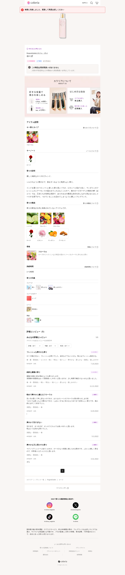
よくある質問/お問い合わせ (62, 544)
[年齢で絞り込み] (50, 346)
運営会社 (45, 554)
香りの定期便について (46, 547)
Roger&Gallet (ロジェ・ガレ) (37, 53)
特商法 (90, 551)
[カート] (96, 2)
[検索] (91, 2)
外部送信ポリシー (74, 551)
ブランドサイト (80, 547)
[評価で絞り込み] (34, 346)
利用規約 (35, 551)
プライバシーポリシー (53, 551)
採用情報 (79, 554)
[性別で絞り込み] (65, 346)
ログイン (85, 3)
